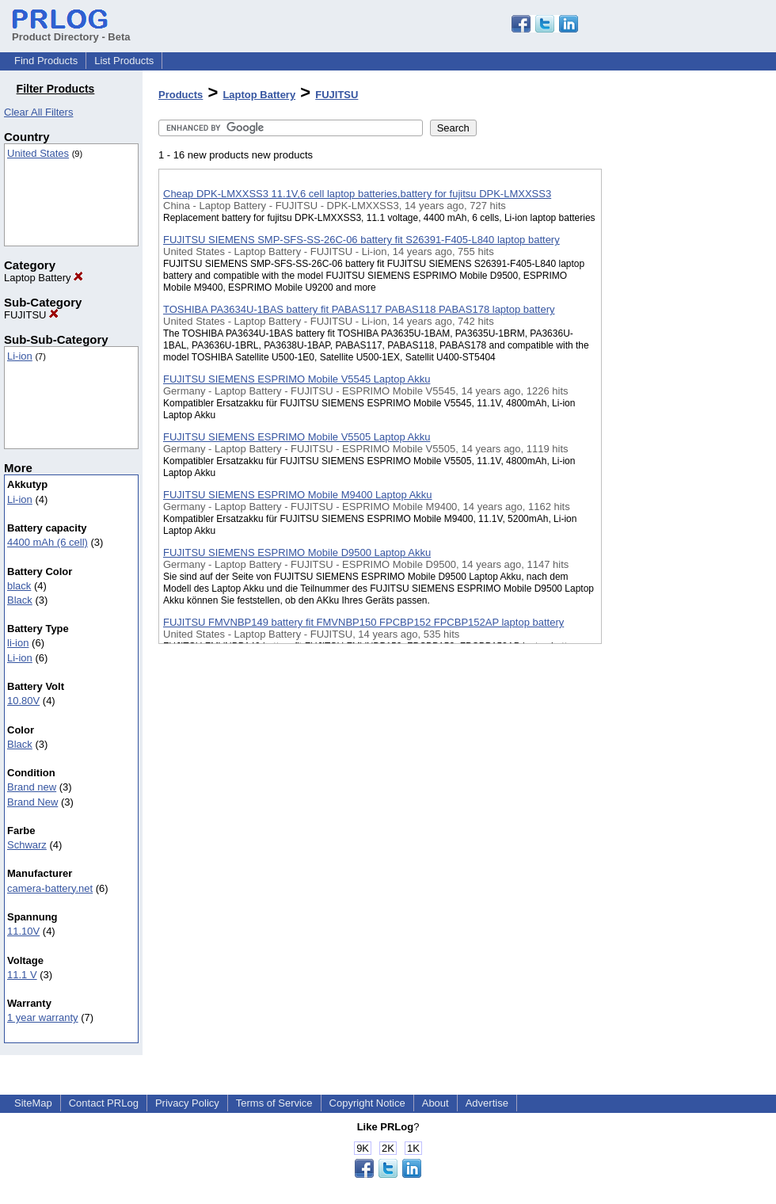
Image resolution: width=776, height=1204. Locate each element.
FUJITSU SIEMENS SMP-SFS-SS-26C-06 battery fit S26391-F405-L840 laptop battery (361, 240)
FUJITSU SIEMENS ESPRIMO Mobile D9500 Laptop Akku (297, 552)
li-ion (18, 643)
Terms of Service (274, 1103)
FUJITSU (31, 315)
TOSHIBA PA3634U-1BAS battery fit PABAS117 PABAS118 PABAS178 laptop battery (359, 309)
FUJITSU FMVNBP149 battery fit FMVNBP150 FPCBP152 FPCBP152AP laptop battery (363, 622)
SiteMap (33, 1103)
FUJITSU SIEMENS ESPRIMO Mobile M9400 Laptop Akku (297, 495)
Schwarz (27, 845)
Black (19, 600)
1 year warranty (42, 1017)
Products (180, 95)
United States (38, 153)
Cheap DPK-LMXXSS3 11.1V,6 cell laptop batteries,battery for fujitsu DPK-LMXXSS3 (357, 194)
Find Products (46, 61)
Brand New (32, 802)
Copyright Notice (367, 1103)
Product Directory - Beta (71, 31)
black (19, 586)
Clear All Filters (38, 112)
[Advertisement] (681, 411)
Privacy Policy (187, 1103)
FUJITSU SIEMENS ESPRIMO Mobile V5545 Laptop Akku (296, 379)
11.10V (23, 931)
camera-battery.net (50, 888)
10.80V (23, 701)
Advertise (487, 1103)
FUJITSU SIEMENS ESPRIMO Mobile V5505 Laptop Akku (296, 437)
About (435, 1103)
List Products (124, 61)
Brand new (31, 787)
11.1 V (22, 975)
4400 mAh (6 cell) (47, 542)
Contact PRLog (104, 1103)
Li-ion (19, 356)
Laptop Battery (43, 278)
